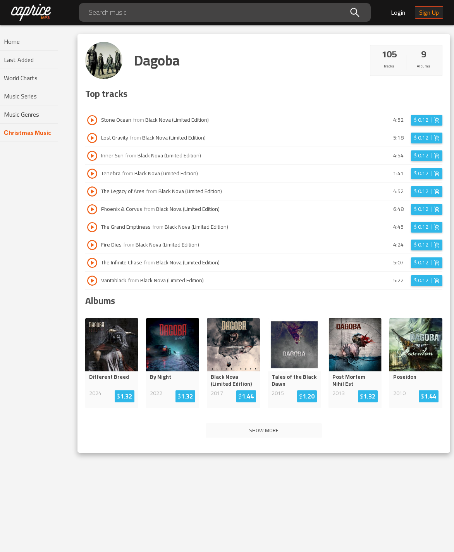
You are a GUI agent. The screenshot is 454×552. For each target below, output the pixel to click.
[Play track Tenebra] (92, 173)
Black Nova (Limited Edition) (177, 120)
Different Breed (109, 376)
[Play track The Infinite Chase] (92, 262)
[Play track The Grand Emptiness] (92, 227)
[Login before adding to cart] (426, 120)
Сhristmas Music (27, 132)
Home (12, 41)
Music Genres (21, 114)
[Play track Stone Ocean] (92, 120)
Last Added (19, 60)
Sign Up (429, 12)
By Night (160, 376)
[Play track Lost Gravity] (92, 138)
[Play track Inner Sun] (92, 155)
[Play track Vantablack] (92, 280)
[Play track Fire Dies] (92, 245)
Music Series (20, 96)
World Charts (21, 78)
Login (398, 12)
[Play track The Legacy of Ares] (92, 191)
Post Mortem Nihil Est (348, 380)
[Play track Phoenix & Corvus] (92, 209)
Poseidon (404, 376)
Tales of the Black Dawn (294, 380)
